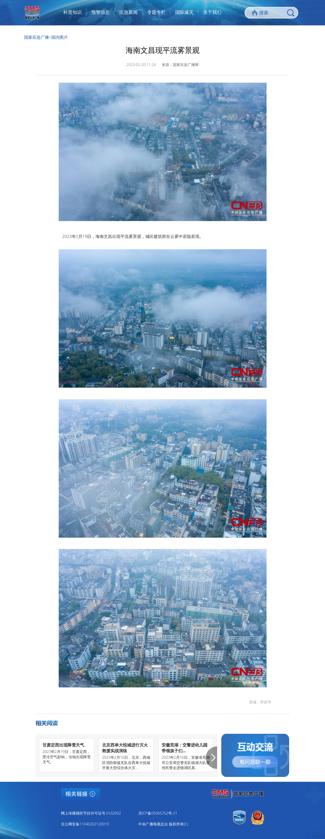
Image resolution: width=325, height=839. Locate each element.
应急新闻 (128, 12)
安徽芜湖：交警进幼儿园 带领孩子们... (184, 747)
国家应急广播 (36, 37)
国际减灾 (184, 12)
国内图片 (59, 37)
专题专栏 (156, 12)
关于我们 (212, 12)
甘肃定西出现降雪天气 (63, 745)
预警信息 (100, 12)
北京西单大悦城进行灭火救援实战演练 (125, 747)
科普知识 (72, 12)
